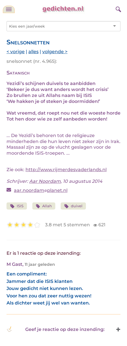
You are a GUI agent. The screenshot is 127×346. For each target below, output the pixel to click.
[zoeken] (117, 8)
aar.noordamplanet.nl (40, 190)
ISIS (17, 206)
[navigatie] (9, 9)
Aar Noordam (45, 181)
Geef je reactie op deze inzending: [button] (56, 329)
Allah (44, 206)
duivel (73, 206)
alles (33, 51)
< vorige (16, 51)
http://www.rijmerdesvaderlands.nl (66, 169)
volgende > (54, 51)
